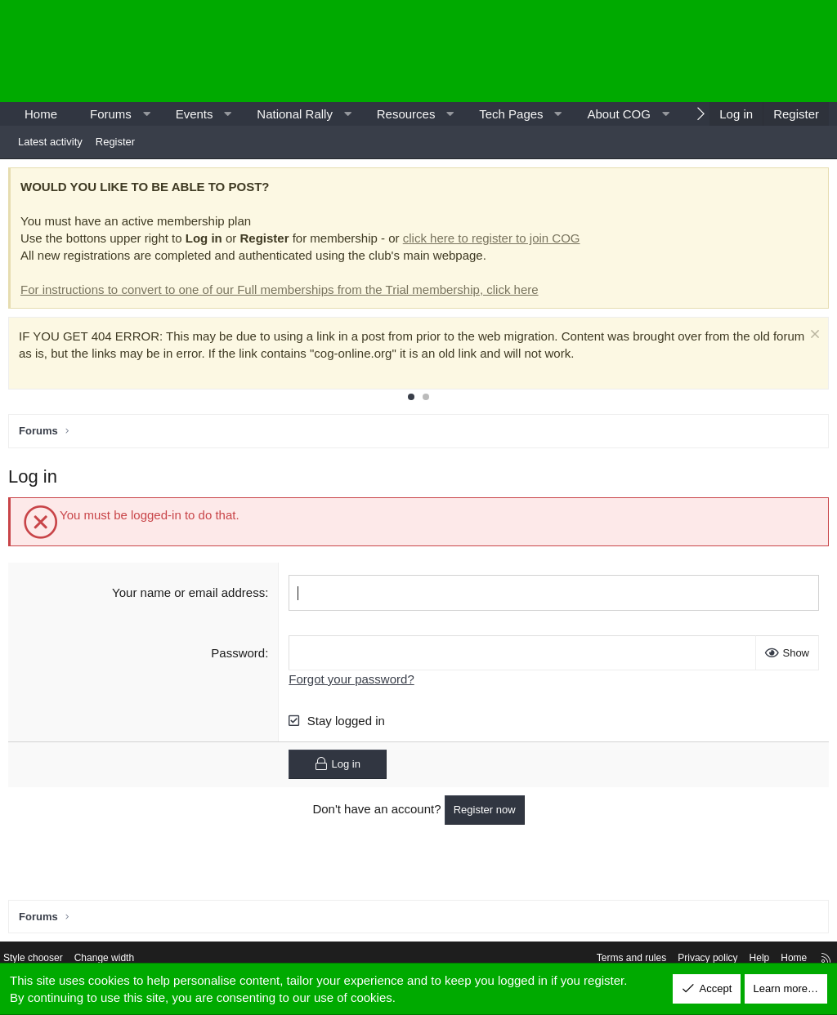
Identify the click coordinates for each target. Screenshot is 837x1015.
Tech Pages (511, 114)
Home (41, 114)
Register (115, 142)
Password (239, 656)
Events (194, 114)
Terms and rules (605, 960)
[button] (146, 114)
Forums (111, 114)
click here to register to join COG (495, 242)
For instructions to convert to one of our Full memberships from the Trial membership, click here (284, 293)
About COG (619, 114)
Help (743, 960)
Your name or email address (190, 596)
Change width (124, 960)
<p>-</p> (690, 51)
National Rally (295, 114)
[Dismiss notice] (809, 340)
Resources (406, 114)
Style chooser (48, 960)
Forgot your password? (352, 682)
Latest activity (50, 142)
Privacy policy (688, 960)
